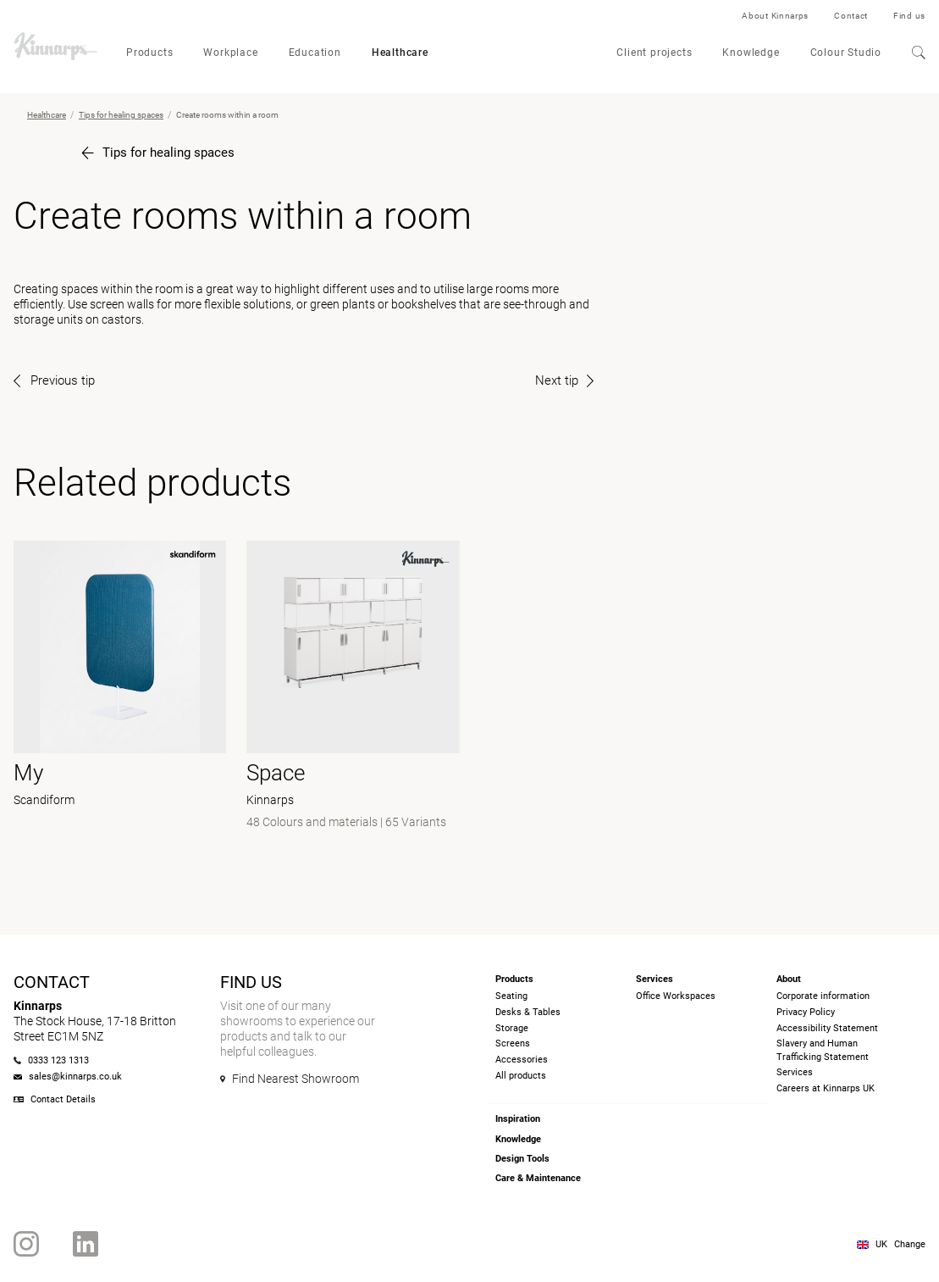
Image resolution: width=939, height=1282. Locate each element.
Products (149, 52)
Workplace (230, 52)
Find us (909, 15)
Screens (512, 1043)
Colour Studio (845, 52)
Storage (511, 1028)
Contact (851, 15)
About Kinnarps (775, 15)
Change (909, 1244)
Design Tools (522, 1158)
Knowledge (750, 52)
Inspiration (517, 1118)
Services (794, 1072)
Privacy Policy (805, 1012)
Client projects (654, 52)
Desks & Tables (528, 1012)
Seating (511, 996)
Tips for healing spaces (121, 114)
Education (315, 52)
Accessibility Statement (827, 1028)
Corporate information (823, 996)
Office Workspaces (675, 996)
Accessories (521, 1059)
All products (520, 1075)
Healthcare (400, 52)
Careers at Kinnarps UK (825, 1088)
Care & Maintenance (538, 1178)
